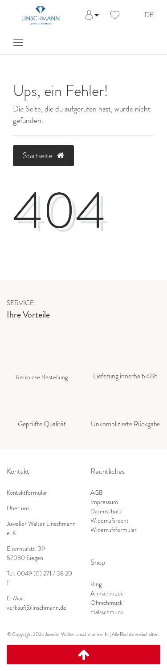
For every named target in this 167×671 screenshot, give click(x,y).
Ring (96, 584)
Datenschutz (106, 511)
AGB (96, 492)
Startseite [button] (43, 155)
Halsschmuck (106, 611)
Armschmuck (106, 593)
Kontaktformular (27, 492)
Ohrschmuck (106, 602)
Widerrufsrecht (109, 520)
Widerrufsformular (113, 529)
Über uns (18, 508)
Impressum (104, 501)
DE (149, 15)
